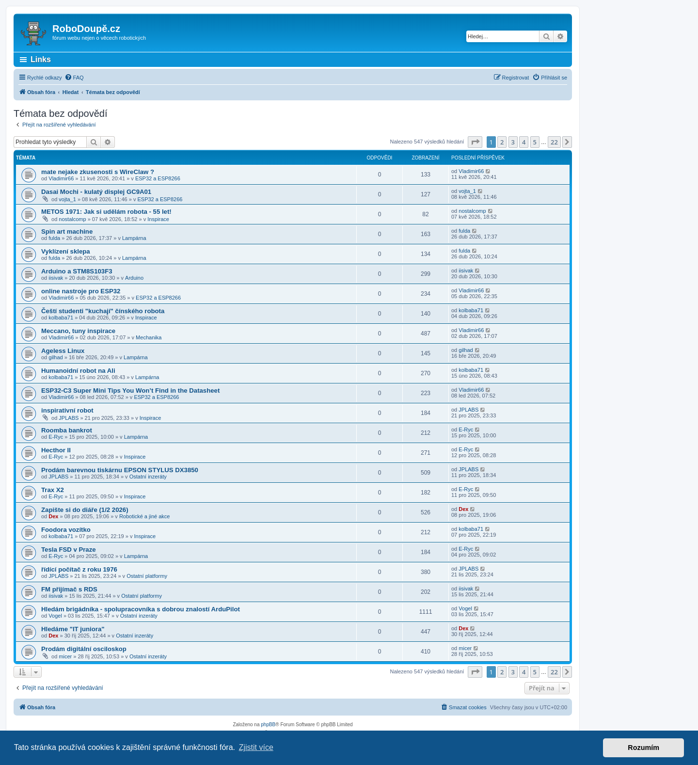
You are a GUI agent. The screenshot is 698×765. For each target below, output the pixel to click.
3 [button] (513, 142)
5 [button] (535, 142)
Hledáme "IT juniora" (72, 629)
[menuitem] (74, 77)
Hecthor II (56, 450)
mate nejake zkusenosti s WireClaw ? (97, 171)
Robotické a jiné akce (144, 516)
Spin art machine (67, 231)
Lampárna (134, 238)
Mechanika (148, 337)
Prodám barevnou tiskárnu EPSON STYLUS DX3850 (119, 470)
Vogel (55, 616)
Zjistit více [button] (256, 747)
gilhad (55, 357)
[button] (475, 142)
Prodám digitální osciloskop (84, 649)
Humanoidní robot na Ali (78, 370)
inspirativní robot (67, 410)
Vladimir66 (61, 178)
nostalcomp (72, 219)
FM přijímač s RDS (69, 589)
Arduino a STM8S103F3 (76, 271)
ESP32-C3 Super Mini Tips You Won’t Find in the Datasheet (130, 390)
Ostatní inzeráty (148, 476)
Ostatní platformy (147, 576)
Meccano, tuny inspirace (78, 331)
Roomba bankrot (66, 430)
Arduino (134, 278)
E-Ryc (55, 437)
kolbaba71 (60, 317)
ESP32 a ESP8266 (157, 178)
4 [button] (523, 142)
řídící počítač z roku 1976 (79, 569)
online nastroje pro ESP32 (80, 291)
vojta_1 (67, 199)
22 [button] (554, 142)
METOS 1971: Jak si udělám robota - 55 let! (106, 211)
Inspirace (158, 219)
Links (41, 59)
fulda (54, 238)
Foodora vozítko (66, 529)
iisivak (55, 278)
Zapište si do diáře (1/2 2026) (84, 509)
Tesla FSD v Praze (68, 549)
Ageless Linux (62, 350)
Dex (53, 516)
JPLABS (69, 418)
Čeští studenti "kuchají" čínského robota (102, 311)
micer (65, 656)
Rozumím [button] (643, 747)
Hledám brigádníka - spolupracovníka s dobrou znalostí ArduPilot (140, 609)
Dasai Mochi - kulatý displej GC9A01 (96, 191)
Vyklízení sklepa (65, 251)
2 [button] (502, 142)
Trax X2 (52, 490)
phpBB (268, 724)
